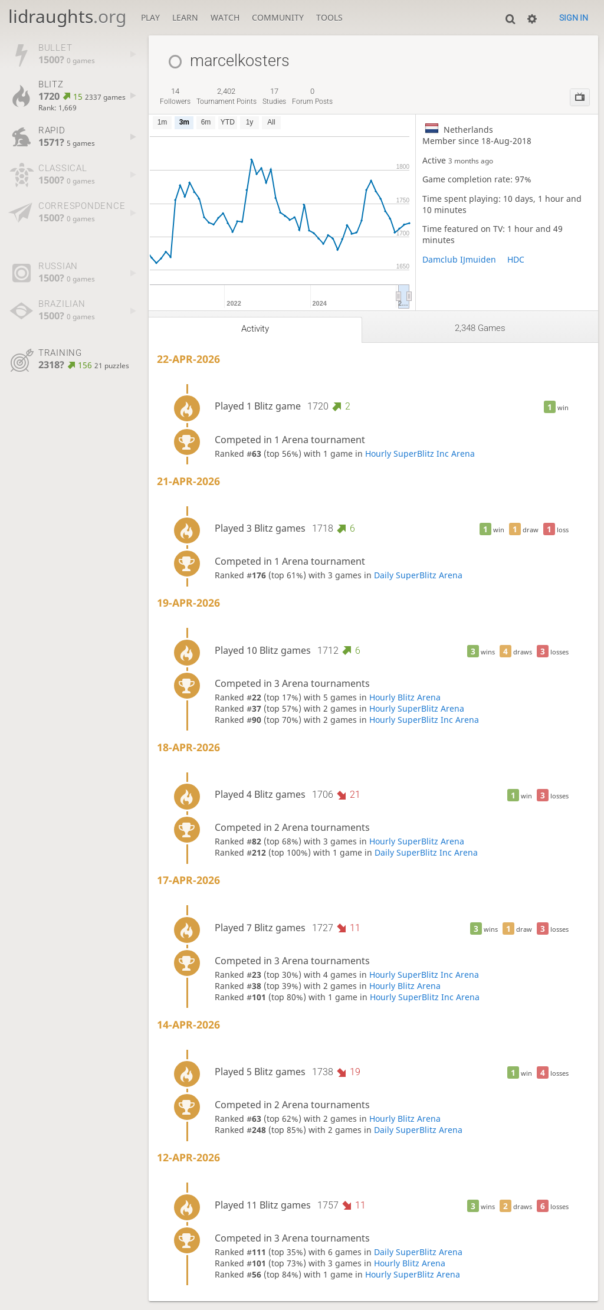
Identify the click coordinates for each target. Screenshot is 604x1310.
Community (278, 17)
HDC (515, 259)
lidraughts (67, 16)
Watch (225, 17)
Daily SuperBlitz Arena (418, 575)
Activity (255, 328)
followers (175, 96)
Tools (329, 17)
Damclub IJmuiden (459, 259)
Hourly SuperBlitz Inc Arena (420, 453)
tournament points (226, 96)
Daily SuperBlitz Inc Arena (426, 852)
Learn (185, 17)
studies (274, 96)
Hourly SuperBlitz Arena (416, 708)
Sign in (573, 17)
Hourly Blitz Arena (405, 697)
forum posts (312, 96)
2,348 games (480, 328)
